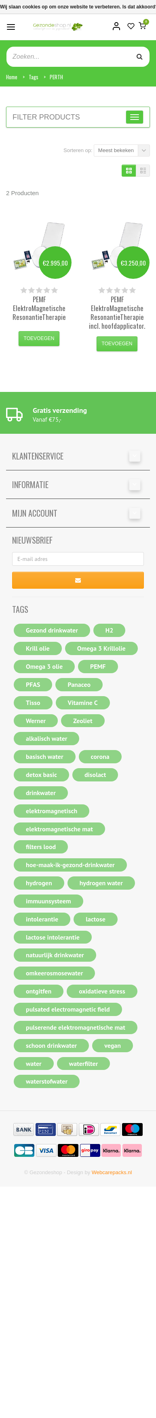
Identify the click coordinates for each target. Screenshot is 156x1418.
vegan (112, 1045)
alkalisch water (46, 738)
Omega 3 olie (44, 666)
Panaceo (79, 684)
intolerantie (42, 919)
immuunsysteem (48, 901)
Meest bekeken (116, 150)
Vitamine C (83, 703)
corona (100, 756)
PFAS (33, 684)
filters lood (41, 847)
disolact (95, 775)
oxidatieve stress (102, 991)
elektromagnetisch (51, 811)
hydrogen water (101, 883)
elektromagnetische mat (59, 829)
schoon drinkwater (51, 1045)
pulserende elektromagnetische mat (75, 1027)
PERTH (56, 77)
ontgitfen (38, 991)
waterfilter (83, 1063)
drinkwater (41, 793)
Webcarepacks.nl (112, 1172)
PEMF (97, 666)
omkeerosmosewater (54, 973)
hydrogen (39, 883)
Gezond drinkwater (52, 630)
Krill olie (38, 648)
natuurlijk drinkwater (55, 955)
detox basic (41, 775)
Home (11, 77)
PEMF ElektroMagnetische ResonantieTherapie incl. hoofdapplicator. (117, 312)
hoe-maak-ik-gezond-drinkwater (70, 865)
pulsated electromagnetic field (68, 1009)
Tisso (33, 703)
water (34, 1063)
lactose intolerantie (53, 937)
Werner (36, 721)
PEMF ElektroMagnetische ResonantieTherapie (39, 308)
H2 (109, 630)
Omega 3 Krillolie (101, 648)
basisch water (44, 756)
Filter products (46, 117)
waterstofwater (46, 1081)
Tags (33, 77)
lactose (95, 919)
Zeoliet (82, 721)
